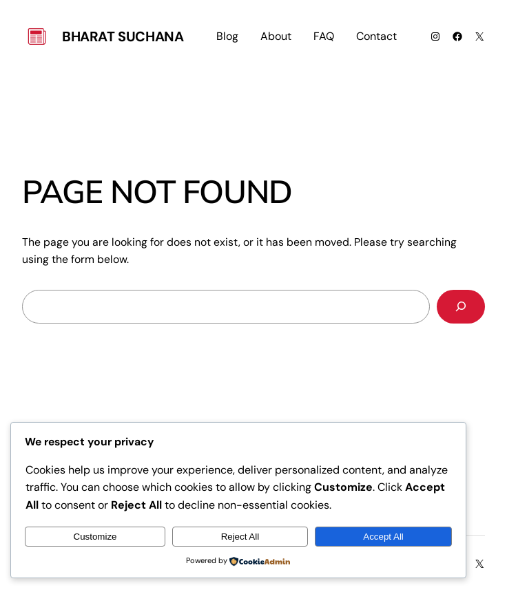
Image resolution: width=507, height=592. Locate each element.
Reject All (240, 536)
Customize (95, 536)
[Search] (461, 307)
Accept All (383, 536)
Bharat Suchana (122, 36)
